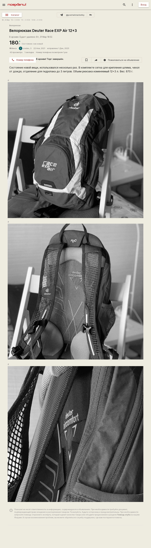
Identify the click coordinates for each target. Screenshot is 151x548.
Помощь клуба (123, 515)
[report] (121, 60)
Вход (143, 4)
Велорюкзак (15, 25)
